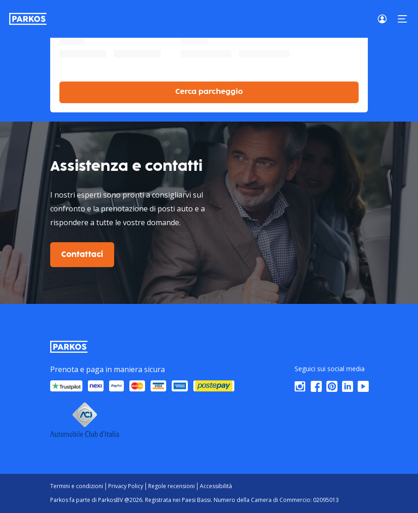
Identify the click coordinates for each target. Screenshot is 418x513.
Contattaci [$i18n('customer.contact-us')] (82, 254)
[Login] (384, 18)
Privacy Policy (125, 486)
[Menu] (402, 19)
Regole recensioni (171, 486)
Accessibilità (216, 486)
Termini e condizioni (76, 486)
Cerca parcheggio (209, 91)
